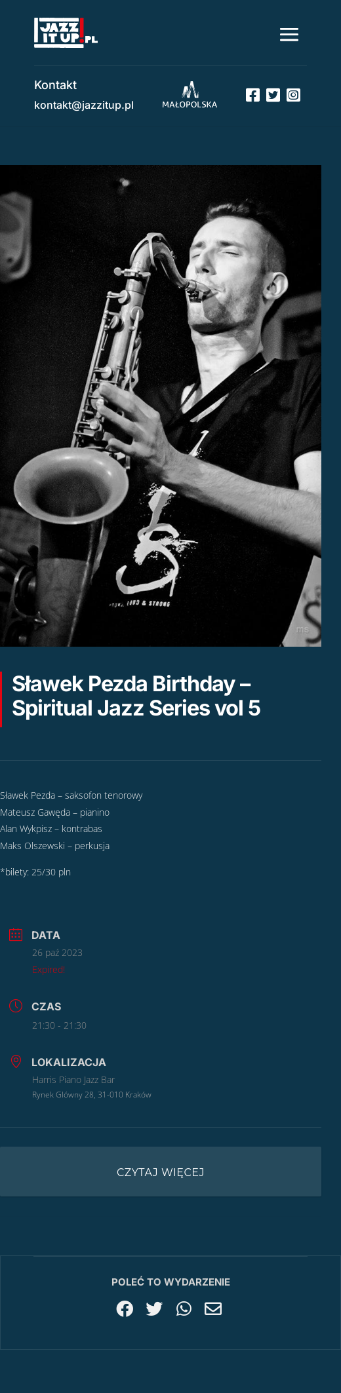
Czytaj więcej (161, 1172)
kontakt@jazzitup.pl (84, 104)
